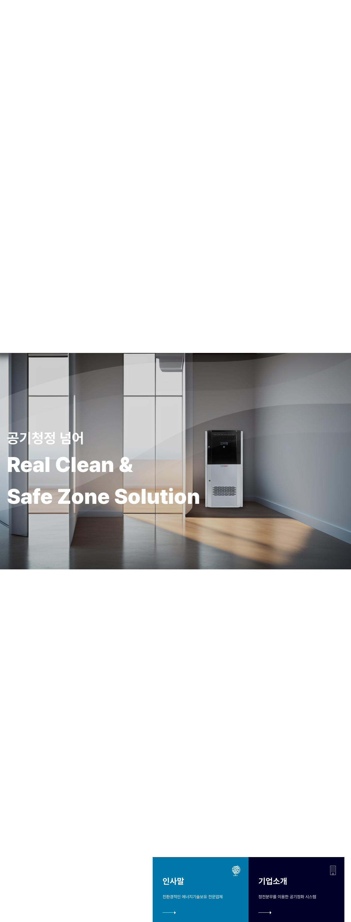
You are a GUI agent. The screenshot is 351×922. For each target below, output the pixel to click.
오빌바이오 (115, 16)
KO (312, 17)
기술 (145, 16)
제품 (169, 16)
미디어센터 (200, 16)
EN (323, 17)
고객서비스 (238, 16)
